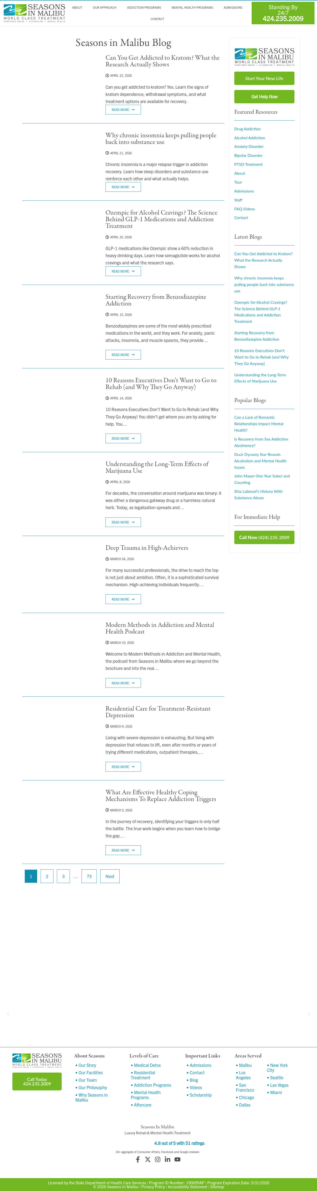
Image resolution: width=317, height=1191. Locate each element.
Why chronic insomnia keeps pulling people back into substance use (161, 139)
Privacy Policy (153, 1186)
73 (91, 874)
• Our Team (86, 1080)
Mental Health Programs (193, 7)
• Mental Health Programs (146, 1094)
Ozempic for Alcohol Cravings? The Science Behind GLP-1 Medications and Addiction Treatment (161, 219)
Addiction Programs (144, 7)
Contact (157, 19)
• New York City (277, 1067)
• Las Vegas (278, 1085)
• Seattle (275, 1077)
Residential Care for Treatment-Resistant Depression (158, 712)
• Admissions (198, 1065)
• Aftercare (141, 1105)
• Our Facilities (89, 1072)
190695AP (195, 1182)
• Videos (194, 1087)
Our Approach (105, 7)
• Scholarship (199, 1095)
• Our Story (85, 1065)
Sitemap (217, 1186)
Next (110, 876)
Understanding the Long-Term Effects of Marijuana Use (157, 467)
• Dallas (243, 1105)
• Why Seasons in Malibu (91, 1097)
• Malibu (244, 1065)
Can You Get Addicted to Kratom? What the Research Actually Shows (163, 61)
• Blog (192, 1080)
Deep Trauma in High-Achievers (147, 548)
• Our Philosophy (91, 1087)
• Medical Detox (146, 1065)
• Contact (195, 1072)
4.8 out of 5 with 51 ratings (179, 1143)
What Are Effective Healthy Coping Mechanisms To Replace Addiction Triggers (161, 796)
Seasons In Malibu (122, 1186)
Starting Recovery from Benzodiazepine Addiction (156, 300)
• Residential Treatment (143, 1075)
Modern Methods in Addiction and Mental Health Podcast (160, 628)
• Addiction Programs (151, 1085)
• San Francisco (245, 1087)
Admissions (233, 7)
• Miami (274, 1092)
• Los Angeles (243, 1075)
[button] (8, 1014)
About (77, 7)
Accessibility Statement (187, 1186)
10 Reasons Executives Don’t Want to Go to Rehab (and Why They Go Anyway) (161, 384)
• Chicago (245, 1097)
